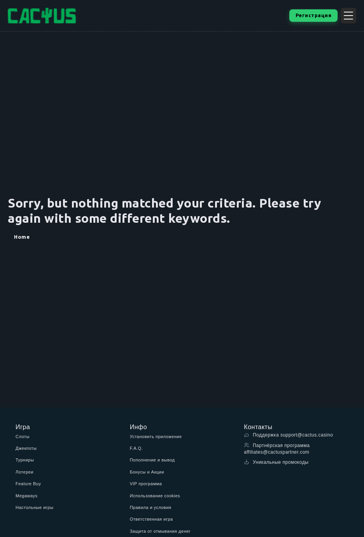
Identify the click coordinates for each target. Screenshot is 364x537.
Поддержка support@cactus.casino (288, 435)
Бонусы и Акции (147, 472)
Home (22, 236)
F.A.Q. (136, 448)
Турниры (25, 460)
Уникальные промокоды (276, 462)
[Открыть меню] (348, 15)
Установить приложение (156, 436)
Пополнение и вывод (152, 460)
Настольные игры (34, 507)
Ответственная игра (151, 519)
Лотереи (24, 472)
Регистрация (314, 15)
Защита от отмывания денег (160, 531)
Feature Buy (28, 483)
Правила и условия (151, 507)
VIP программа (146, 483)
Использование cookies (155, 495)
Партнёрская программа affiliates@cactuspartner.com (277, 448)
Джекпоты (26, 448)
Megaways (27, 495)
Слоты (23, 436)
